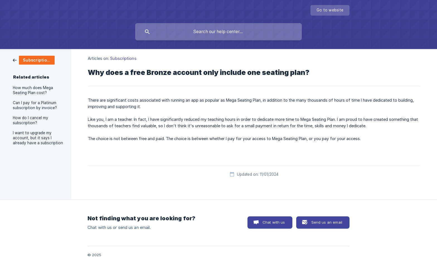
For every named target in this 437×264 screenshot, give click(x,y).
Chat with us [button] (274, 222)
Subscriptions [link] (123, 58)
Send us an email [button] (326, 222)
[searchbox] (218, 31)
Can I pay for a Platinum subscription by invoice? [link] (35, 105)
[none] (329, 10)
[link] (34, 59)
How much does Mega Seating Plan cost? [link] (33, 90)
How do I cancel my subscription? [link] (30, 120)
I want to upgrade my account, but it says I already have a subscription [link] (38, 138)
